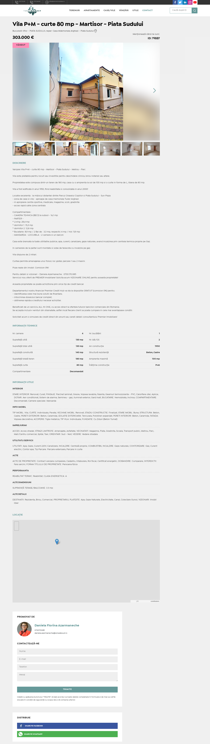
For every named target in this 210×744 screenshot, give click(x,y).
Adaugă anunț (67, 705)
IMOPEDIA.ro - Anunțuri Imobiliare (95, 739)
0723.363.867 (44, 2)
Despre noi (65, 693)
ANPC (63, 711)
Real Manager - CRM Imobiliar (143, 739)
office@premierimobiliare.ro (73, 2)
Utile (135, 10)
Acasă (63, 686)
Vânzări (124, 10)
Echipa (63, 697)
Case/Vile (109, 10)
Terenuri (74, 10)
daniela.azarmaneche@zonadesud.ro (178, 47)
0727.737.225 (23, 2)
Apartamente (92, 10)
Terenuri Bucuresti (69, 690)
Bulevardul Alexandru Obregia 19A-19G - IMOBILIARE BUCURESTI (35, 712)
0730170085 (167, 44)
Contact (147, 10)
